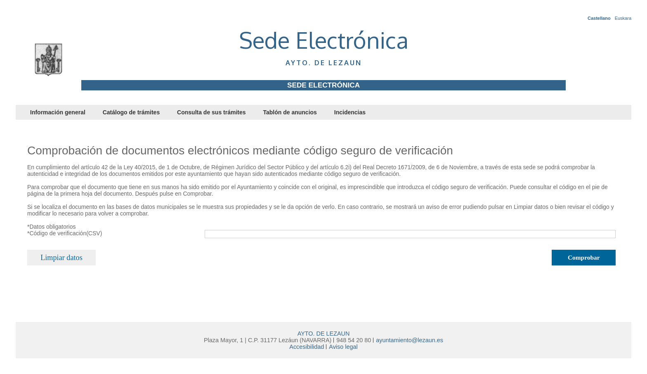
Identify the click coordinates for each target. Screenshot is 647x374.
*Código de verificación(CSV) (64, 233)
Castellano (599, 18)
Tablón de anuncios (289, 112)
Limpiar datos (61, 257)
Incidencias (350, 112)
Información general (57, 112)
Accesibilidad (306, 346)
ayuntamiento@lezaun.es (409, 340)
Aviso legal (343, 346)
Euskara (623, 18)
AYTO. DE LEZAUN (324, 333)
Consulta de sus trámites (211, 112)
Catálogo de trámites (131, 112)
